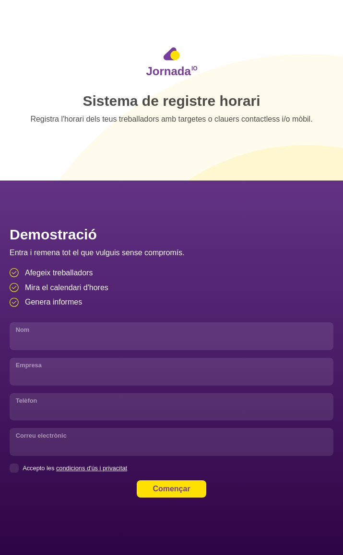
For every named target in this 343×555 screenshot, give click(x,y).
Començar (171, 489)
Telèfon (26, 400)
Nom (22, 329)
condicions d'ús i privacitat (91, 468)
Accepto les (68, 468)
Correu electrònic (41, 435)
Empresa (29, 365)
